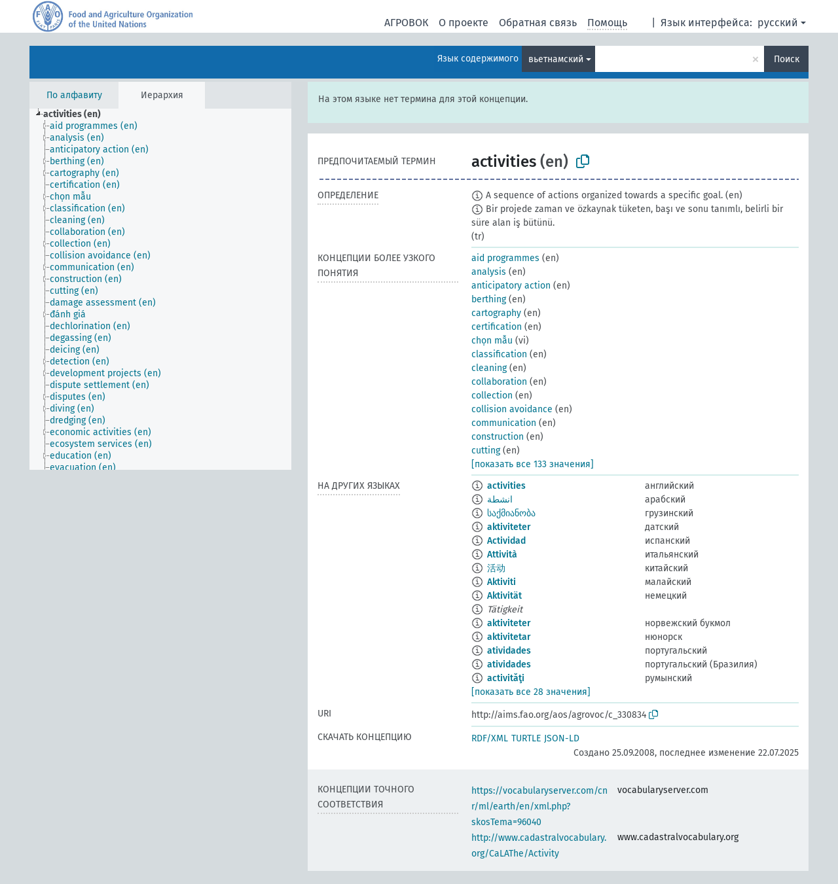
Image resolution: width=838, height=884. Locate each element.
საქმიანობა (511, 513)
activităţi (505, 678)
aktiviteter (509, 527)
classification (499, 354)
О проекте (463, 22)
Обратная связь (538, 22)
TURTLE (526, 738)
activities (506, 485)
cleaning (489, 368)
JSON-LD (561, 738)
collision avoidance (512, 409)
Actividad (506, 540)
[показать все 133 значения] (532, 464)
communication (503, 423)
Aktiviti (501, 582)
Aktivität (504, 595)
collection (492, 395)
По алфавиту (74, 95)
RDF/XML (489, 738)
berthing (488, 299)
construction (497, 436)
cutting (485, 450)
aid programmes (505, 258)
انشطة (500, 499)
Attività (502, 554)
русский (777, 22)
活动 (496, 568)
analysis (488, 271)
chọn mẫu (492, 340)
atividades (509, 650)
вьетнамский (555, 59)
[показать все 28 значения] (531, 692)
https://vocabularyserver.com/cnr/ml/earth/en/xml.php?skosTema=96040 (539, 806)
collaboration (499, 381)
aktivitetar (509, 637)
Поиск (786, 59)
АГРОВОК (406, 22)
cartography (496, 313)
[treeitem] (78, 114)
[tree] (160, 289)
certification (496, 326)
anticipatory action (511, 285)
